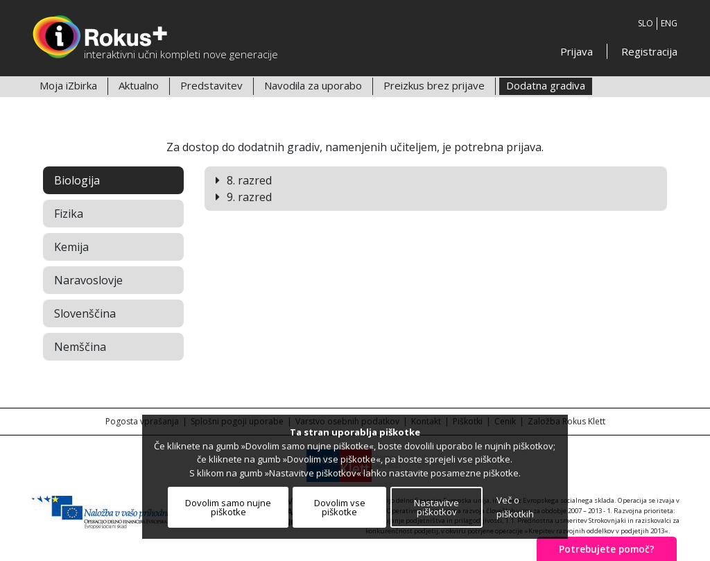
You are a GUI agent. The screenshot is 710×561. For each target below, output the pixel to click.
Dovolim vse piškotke (339, 507)
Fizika (68, 213)
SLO (645, 23)
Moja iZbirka (68, 85)
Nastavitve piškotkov (436, 507)
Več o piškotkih (515, 507)
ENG (669, 23)
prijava (524, 147)
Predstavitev (211, 85)
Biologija (77, 180)
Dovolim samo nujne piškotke (228, 507)
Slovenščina (85, 313)
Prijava (576, 51)
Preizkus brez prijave (434, 85)
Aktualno (139, 85)
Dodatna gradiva (545, 85)
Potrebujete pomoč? (607, 548)
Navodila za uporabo (313, 85)
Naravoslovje (88, 280)
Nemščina (80, 346)
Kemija (71, 246)
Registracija (649, 51)
